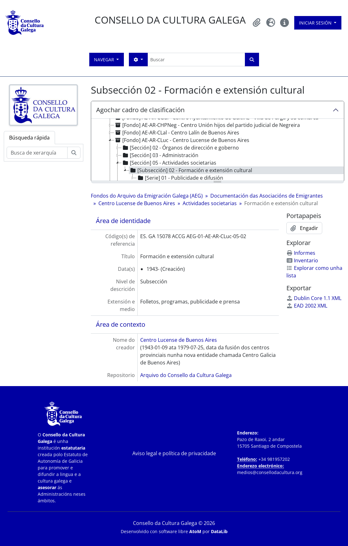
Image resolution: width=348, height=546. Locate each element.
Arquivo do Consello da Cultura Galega (186, 375)
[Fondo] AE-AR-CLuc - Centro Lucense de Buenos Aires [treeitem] (181, 140)
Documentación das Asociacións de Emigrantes (266, 195)
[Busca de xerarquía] (37, 153)
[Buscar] (196, 59)
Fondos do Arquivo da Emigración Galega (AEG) (147, 195)
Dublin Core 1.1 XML (313, 298)
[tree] (217, 150)
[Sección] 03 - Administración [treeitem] (160, 155)
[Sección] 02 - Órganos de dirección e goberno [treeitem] (180, 147)
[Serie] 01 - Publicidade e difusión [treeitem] (180, 178)
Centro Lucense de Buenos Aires (136, 203)
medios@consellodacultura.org (269, 472)
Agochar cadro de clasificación (140, 110)
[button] (257, 23)
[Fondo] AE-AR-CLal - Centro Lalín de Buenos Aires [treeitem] (176, 132)
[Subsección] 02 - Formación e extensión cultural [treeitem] (190, 170)
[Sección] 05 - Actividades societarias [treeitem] (169, 163)
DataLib (219, 531)
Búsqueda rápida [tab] (29, 137)
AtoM (195, 531)
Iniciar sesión (316, 23)
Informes (300, 252)
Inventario (302, 260)
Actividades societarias (210, 203)
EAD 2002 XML (306, 305)
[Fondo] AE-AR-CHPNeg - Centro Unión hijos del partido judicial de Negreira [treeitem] (207, 125)
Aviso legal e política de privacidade (174, 453)
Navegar (104, 60)
